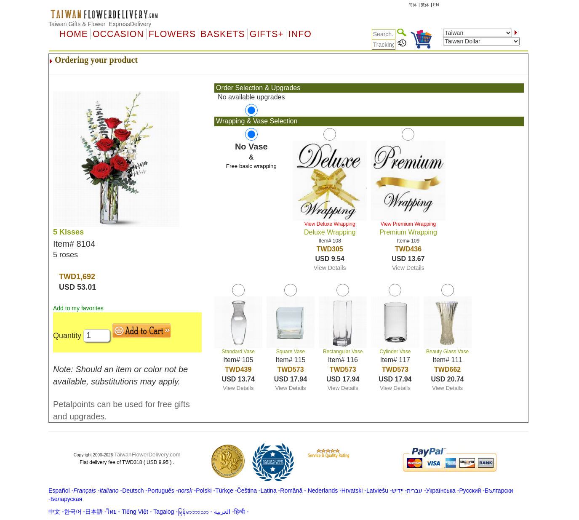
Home (73, 34)
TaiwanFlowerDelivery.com (147, 454)
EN (436, 5)
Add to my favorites (78, 308)
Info (300, 34)
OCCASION (118, 34)
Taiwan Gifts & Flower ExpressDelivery (99, 24)
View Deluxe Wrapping (329, 224)
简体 (412, 5)
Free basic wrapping (251, 166)
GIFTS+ (267, 34)
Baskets (222, 34)
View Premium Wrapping (408, 224)
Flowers (172, 34)
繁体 (425, 5)
